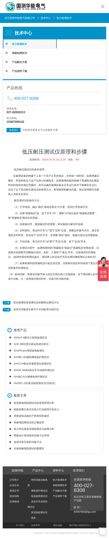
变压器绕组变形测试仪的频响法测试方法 (36, 302)
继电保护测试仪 (39, 490)
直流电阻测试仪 (39, 512)
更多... (34, 517)
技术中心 (46, 17)
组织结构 (14, 496)
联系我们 (13, 130)
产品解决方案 (19, 62)
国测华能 (17, 470)
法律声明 (35, 525)
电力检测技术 (64, 17)
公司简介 (14, 479)
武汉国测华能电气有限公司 (20, 17)
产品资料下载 (19, 71)
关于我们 (20, 525)
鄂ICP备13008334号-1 (80, 525)
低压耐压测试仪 (23, 169)
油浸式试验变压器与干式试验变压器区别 (36, 309)
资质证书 (14, 490)
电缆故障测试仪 (39, 496)
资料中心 (58, 470)
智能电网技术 (19, 53)
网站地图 (57, 525)
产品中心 (38, 470)
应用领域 (14, 501)
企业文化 (14, 485)
